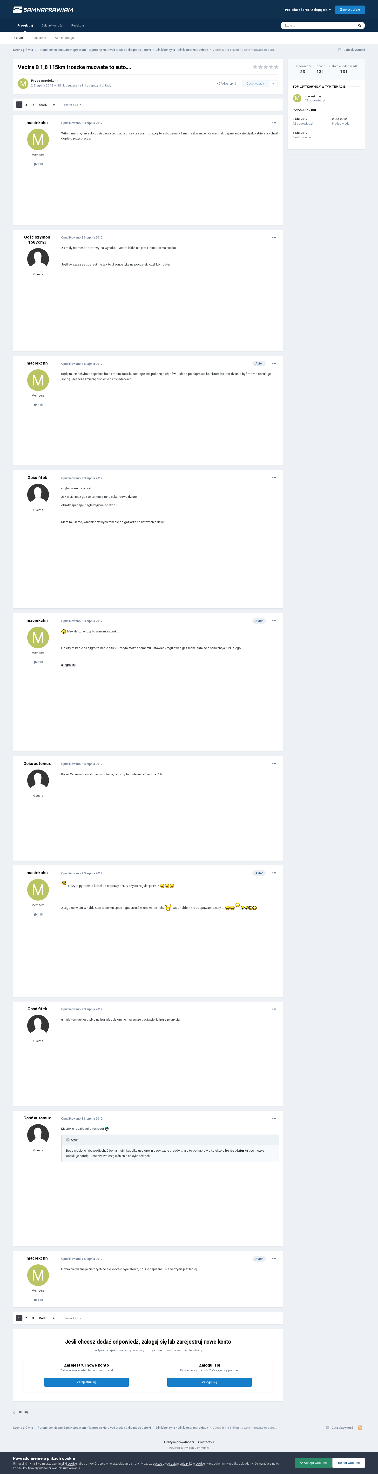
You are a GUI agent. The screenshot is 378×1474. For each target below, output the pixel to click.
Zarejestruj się (350, 9)
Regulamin (39, 38)
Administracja (64, 38)
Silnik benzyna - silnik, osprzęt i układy (84, 85)
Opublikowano (81, 123)
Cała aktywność (52, 25)
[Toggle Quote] (68, 1140)
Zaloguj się (209, 1382)
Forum (18, 38)
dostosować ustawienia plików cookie (179, 1463)
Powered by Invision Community (189, 1447)
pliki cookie (69, 1463)
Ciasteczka (206, 1442)
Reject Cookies (349, 1463)
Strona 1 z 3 (72, 104)
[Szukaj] (307, 25)
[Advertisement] (149, 186)
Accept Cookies (313, 1463)
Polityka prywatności (179, 1442)
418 (38, 164)
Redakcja (77, 25)
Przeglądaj (25, 28)
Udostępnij (226, 83)
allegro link (68, 665)
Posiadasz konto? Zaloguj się (308, 10)
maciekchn (49, 80)
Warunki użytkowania (66, 1468)
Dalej (43, 104)
